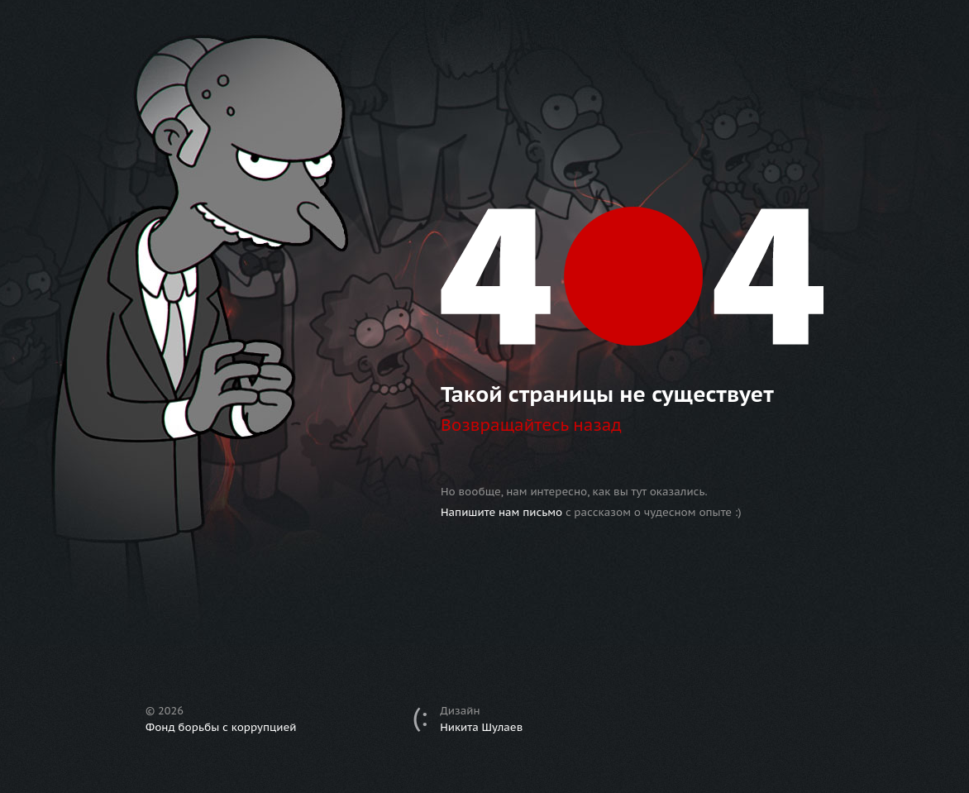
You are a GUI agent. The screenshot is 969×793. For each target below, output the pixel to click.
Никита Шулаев (481, 727)
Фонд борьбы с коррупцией (221, 727)
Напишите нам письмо (501, 512)
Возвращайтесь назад (531, 425)
